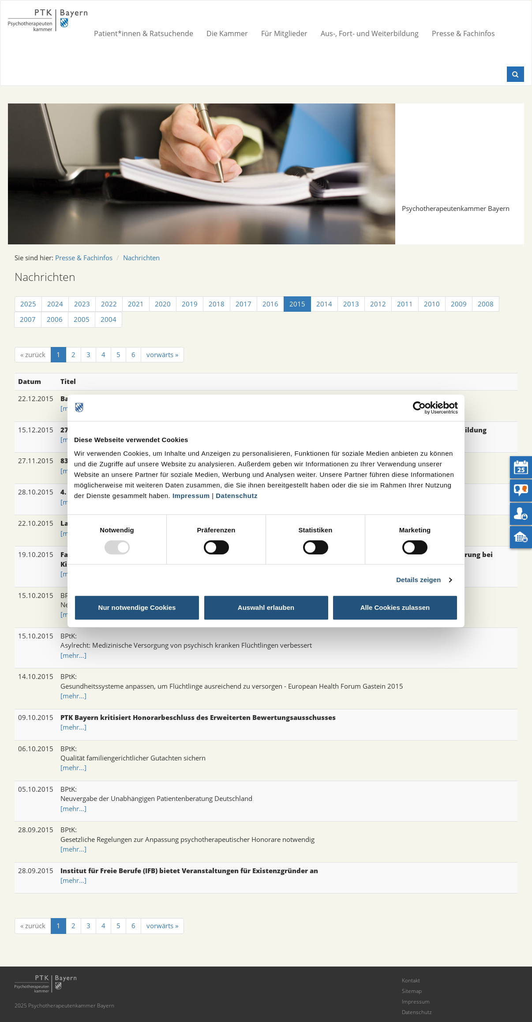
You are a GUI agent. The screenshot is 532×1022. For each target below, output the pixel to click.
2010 (432, 303)
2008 (486, 303)
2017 (243, 303)
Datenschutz (237, 495)
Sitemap (412, 991)
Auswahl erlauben (266, 607)
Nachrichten (141, 257)
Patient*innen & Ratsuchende (143, 33)
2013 (351, 303)
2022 (109, 303)
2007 (28, 319)
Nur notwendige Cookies (137, 607)
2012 (378, 303)
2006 (55, 319)
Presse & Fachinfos (463, 33)
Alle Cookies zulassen (395, 607)
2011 (405, 303)
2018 (217, 303)
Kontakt (411, 980)
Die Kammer (227, 33)
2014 (324, 303)
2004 (108, 319)
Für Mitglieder (284, 33)
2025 (28, 303)
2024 (55, 303)
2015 (297, 303)
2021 (136, 303)
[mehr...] (73, 655)
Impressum (191, 495)
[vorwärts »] (162, 354)
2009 (459, 303)
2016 (270, 303)
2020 (163, 303)
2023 (82, 303)
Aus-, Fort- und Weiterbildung (370, 33)
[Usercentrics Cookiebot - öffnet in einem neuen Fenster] (419, 407)
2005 (82, 319)
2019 (190, 303)
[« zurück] (33, 354)
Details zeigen (418, 579)
